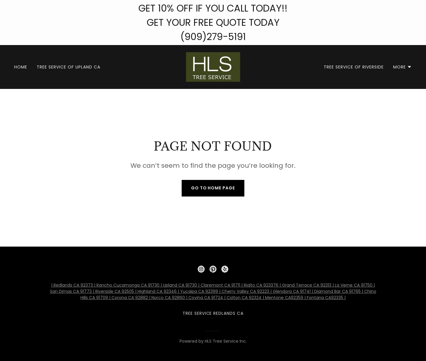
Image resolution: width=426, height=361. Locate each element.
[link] (213, 66)
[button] (402, 67)
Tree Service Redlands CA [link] (213, 313)
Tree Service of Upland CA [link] (68, 67)
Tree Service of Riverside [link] (354, 67)
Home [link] (20, 67)
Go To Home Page (213, 188)
